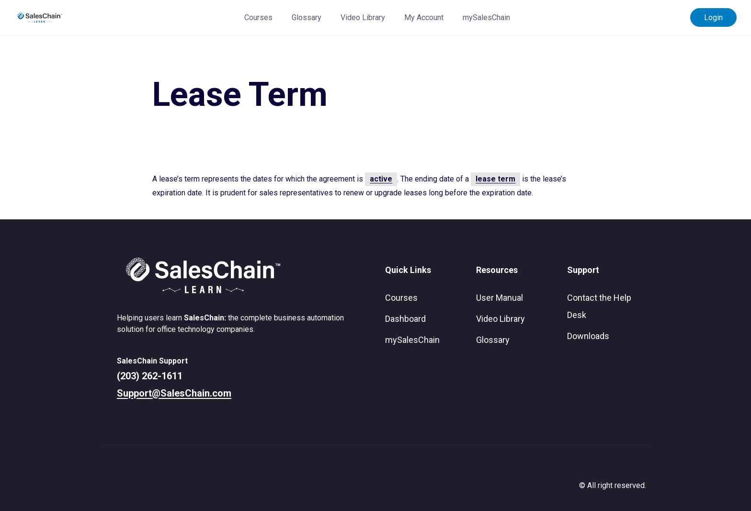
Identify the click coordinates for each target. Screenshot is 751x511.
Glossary (306, 17)
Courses (258, 17)
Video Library (363, 17)
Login (713, 17)
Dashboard (405, 319)
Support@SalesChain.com (174, 393)
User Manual (499, 298)
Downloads (588, 336)
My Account (424, 17)
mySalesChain (486, 17)
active (381, 178)
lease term (495, 178)
